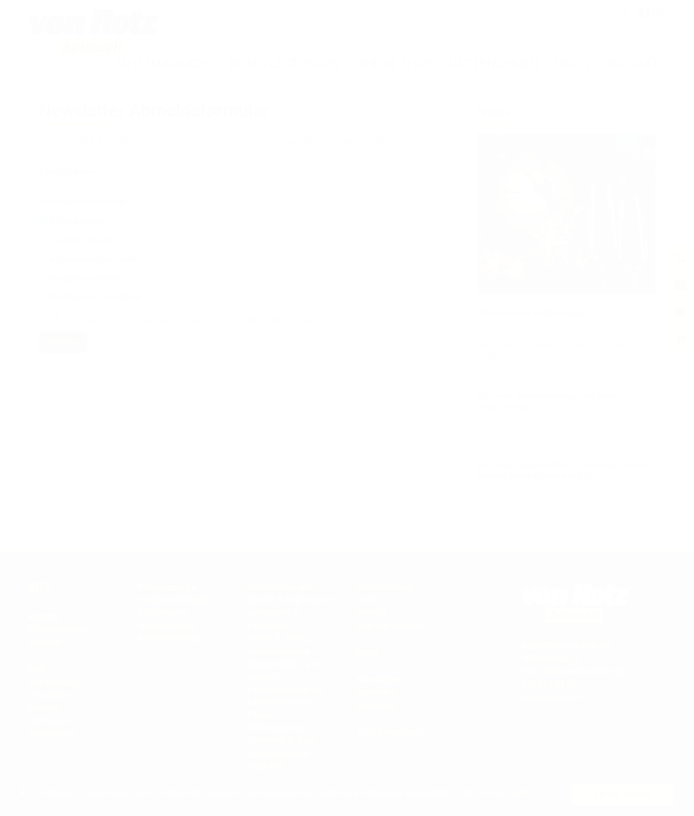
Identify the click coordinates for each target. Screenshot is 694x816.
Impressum (49, 720)
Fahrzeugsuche (167, 586)
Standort (45, 642)
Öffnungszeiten (57, 629)
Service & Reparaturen (290, 599)
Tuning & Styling (278, 638)
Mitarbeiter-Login (391, 732)
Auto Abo (265, 766)
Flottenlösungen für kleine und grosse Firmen (285, 702)
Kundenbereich (330, 12)
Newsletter (49, 695)
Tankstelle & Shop (281, 740)
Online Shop (394, 63)
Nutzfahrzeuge (166, 625)
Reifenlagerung (276, 727)
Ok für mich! (622, 794)
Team (487, 12)
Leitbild (371, 612)
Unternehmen (494, 63)
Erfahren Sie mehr (492, 792)
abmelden (376, 705)
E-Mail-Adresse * (71, 172)
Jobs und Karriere (439, 12)
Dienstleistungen (284, 63)
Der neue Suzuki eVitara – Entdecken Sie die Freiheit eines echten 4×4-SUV (563, 470)
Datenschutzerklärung (140, 319)
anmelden (376, 692)
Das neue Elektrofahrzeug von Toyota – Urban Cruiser (553, 401)
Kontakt (633, 63)
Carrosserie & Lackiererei (273, 619)
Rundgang (384, 12)
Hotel (572, 63)
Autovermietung (169, 638)
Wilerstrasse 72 (550, 658)
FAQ (36, 669)
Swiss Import (163, 612)
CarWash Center (278, 753)
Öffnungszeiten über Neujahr (534, 313)
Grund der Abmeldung (82, 201)
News (286, 12)
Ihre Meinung (54, 682)
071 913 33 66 (548, 684)
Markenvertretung (173, 599)
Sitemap (44, 707)
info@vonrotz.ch (553, 697)
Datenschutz (52, 733)
